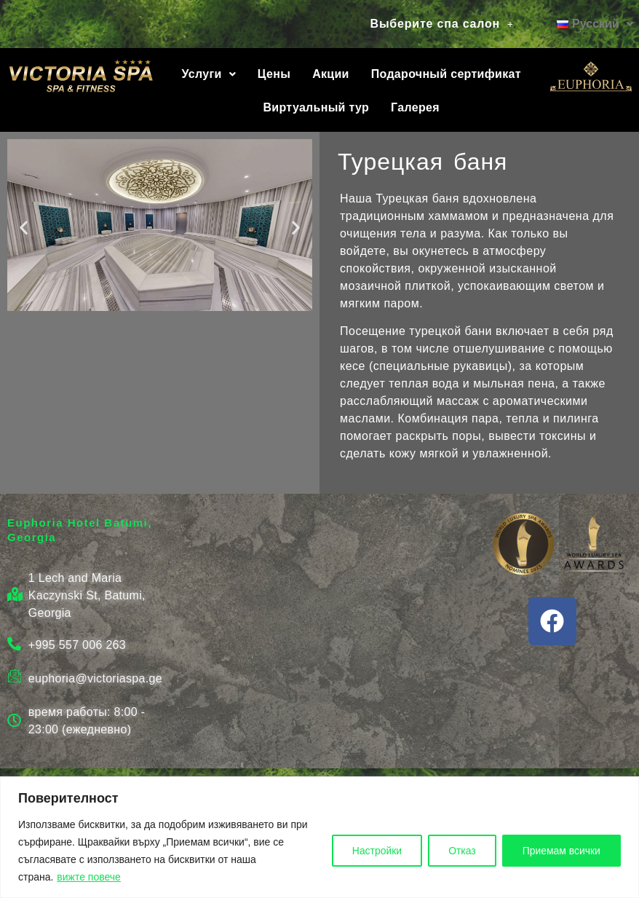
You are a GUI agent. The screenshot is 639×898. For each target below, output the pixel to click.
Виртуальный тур (316, 107)
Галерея (415, 107)
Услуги (209, 74)
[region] (319, 837)
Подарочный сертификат (446, 74)
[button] (442, 24)
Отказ (459, 850)
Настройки (373, 850)
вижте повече (89, 877)
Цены (274, 74)
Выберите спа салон (442, 23)
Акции (330, 74)
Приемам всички (560, 850)
